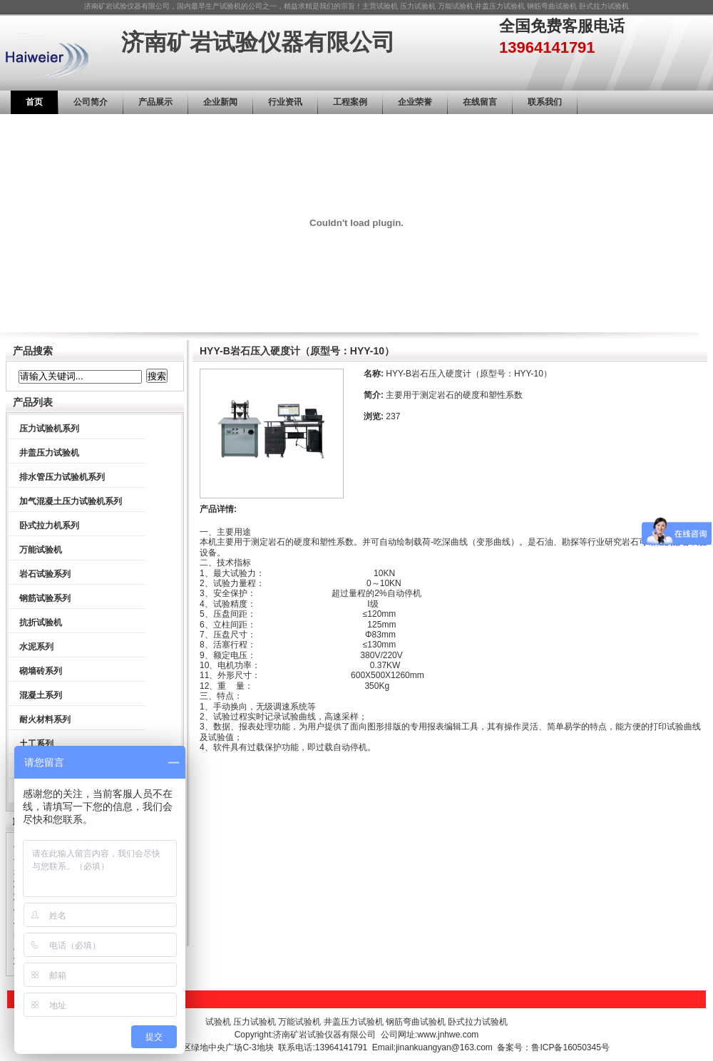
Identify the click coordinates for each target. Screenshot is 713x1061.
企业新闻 (220, 102)
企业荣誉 (415, 102)
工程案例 (350, 102)
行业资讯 (285, 102)
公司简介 (90, 102)
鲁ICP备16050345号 (570, 1047)
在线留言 (480, 102)
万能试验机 (455, 6)
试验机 (387, 6)
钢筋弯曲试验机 (552, 6)
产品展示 (155, 102)
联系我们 (545, 102)
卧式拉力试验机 (604, 6)
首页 (34, 102)
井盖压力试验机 (500, 6)
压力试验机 (418, 6)
